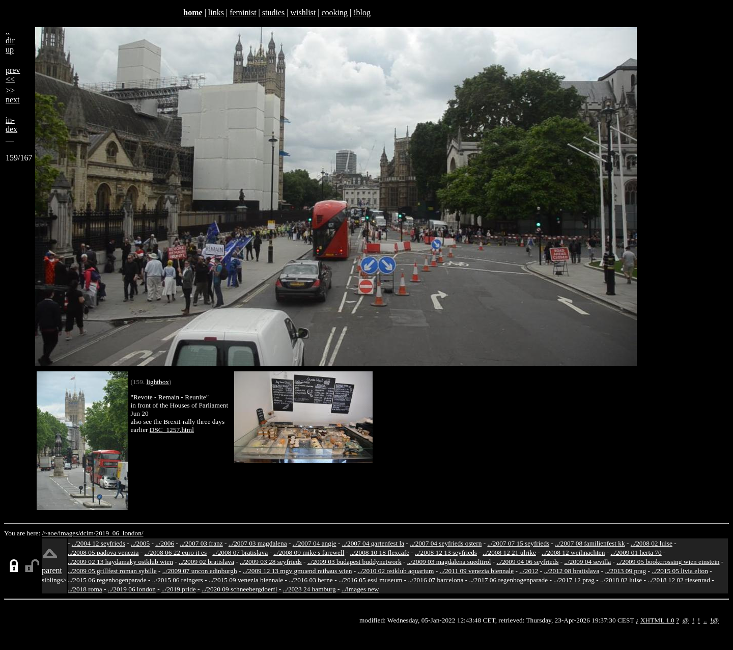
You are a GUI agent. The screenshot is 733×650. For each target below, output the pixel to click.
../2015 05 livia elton (680, 571)
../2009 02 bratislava (206, 561)
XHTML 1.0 (657, 620)
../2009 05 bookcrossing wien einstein (667, 561)
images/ (69, 533)
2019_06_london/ (119, 533)
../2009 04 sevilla (587, 561)
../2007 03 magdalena (258, 543)
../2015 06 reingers (177, 580)
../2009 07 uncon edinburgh (199, 571)
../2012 (528, 571)
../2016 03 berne (311, 580)
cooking (334, 12)
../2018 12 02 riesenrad (678, 580)
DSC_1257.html (172, 430)
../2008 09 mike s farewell (308, 552)
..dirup (10, 40)
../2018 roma (85, 589)
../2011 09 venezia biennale (477, 571)
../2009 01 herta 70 (635, 552)
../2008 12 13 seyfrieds (446, 552)
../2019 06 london (132, 589)
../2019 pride (178, 589)
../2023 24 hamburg (309, 589)
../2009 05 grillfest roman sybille (112, 571)
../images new (360, 589)
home (192, 12)
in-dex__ (11, 129)
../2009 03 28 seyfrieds (271, 561)
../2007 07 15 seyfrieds (518, 543)
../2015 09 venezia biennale (246, 580)
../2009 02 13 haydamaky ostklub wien (120, 561)
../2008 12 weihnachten (573, 552)
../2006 (164, 543)
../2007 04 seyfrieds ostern (446, 543)
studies (273, 12)
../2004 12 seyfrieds (98, 543)
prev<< (13, 75)
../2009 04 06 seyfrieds (528, 561)
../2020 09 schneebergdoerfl (239, 589)
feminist (243, 12)
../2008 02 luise (651, 543)
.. (705, 620)
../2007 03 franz (201, 543)
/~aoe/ (50, 533)
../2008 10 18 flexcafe (380, 552)
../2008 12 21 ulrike (509, 552)
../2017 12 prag (574, 580)
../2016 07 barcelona (436, 580)
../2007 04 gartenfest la (373, 543)
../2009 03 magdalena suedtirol (449, 561)
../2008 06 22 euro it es (176, 552)
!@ (714, 620)
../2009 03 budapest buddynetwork (354, 561)
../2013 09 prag (625, 571)
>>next (13, 95)
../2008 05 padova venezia (103, 552)
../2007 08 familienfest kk (590, 543)
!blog (362, 12)
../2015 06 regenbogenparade (107, 580)
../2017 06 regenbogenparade (508, 580)
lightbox (158, 382)
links (216, 12)
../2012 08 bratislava (572, 571)
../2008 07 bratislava (240, 552)
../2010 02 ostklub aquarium (396, 571)
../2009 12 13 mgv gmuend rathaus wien (297, 571)
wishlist (303, 12)
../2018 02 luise (621, 580)
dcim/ (87, 533)
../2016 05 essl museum (371, 580)
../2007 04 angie (314, 543)
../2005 (140, 543)
